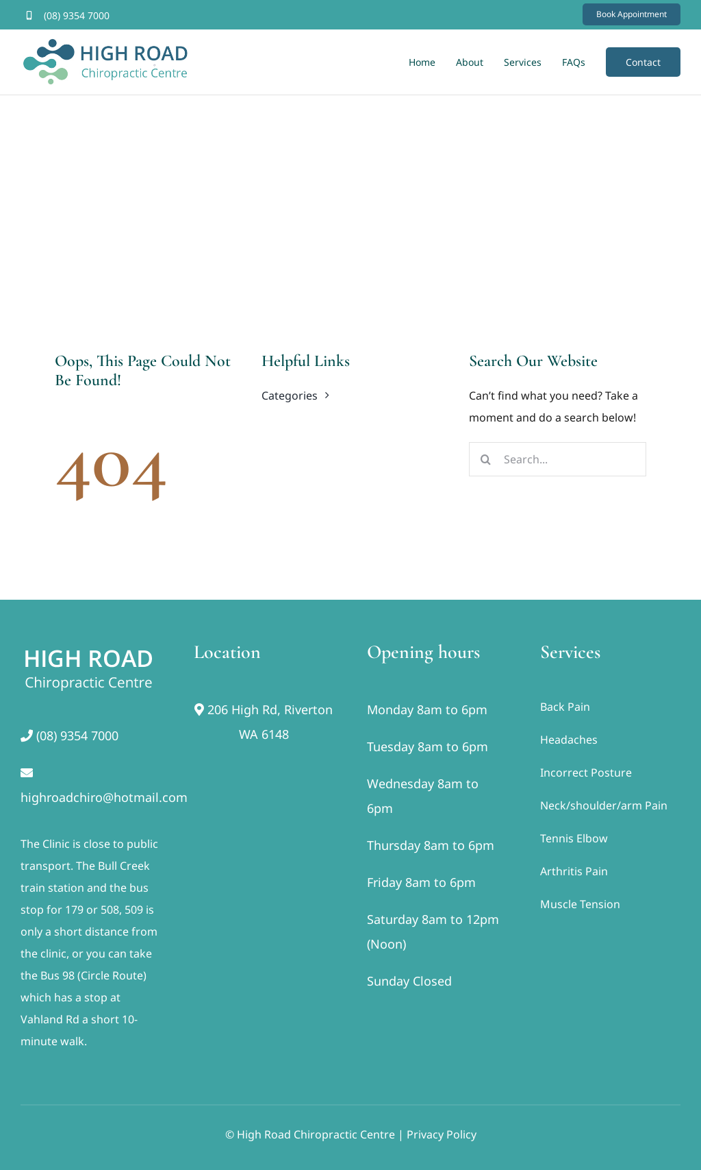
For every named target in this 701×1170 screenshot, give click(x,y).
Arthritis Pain (574, 871)
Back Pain (565, 706)
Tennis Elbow (574, 838)
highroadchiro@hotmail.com (104, 797)
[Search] (486, 459)
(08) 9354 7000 (77, 15)
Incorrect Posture (586, 772)
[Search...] (557, 459)
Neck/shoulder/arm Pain (603, 805)
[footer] (89, 646)
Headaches (569, 739)
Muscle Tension (580, 904)
